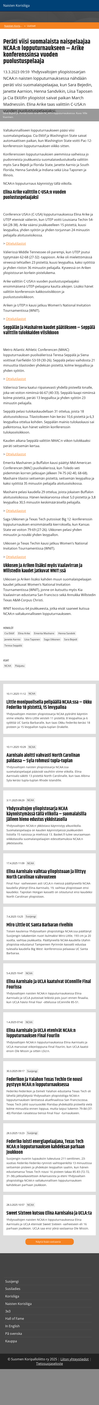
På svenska (13, 1333)
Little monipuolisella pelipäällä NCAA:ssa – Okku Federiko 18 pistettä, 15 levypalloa (49, 705)
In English (12, 1326)
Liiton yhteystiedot (74, 1359)
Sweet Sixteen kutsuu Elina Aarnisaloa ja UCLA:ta (49, 1213)
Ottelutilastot (16, 243)
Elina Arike (24, 633)
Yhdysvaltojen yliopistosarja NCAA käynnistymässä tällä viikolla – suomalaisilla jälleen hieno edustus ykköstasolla (46, 814)
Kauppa (11, 1341)
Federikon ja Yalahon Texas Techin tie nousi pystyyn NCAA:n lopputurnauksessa (44, 1082)
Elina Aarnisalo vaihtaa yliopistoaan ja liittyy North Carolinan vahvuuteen (46, 874)
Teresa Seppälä (13, 645)
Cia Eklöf (9, 633)
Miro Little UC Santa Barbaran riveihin (39, 925)
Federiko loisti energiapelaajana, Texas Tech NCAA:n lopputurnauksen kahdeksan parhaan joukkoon (45, 1147)
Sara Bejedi (70, 639)
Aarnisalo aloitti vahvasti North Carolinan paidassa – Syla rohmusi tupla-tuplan (43, 758)
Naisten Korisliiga (13, 26)
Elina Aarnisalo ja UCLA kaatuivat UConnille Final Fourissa (48, 984)
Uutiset (31, 26)
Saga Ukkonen (52, 639)
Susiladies (12, 1288)
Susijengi (31, 916)
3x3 (7, 1311)
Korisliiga (12, 1296)
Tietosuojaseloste (49, 1363)
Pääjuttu (19, 666)
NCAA (7, 666)
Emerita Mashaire (44, 633)
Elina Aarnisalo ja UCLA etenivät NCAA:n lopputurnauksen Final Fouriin (41, 1033)
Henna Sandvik (66, 633)
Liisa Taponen (32, 639)
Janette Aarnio (12, 639)
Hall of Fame (14, 1318)
